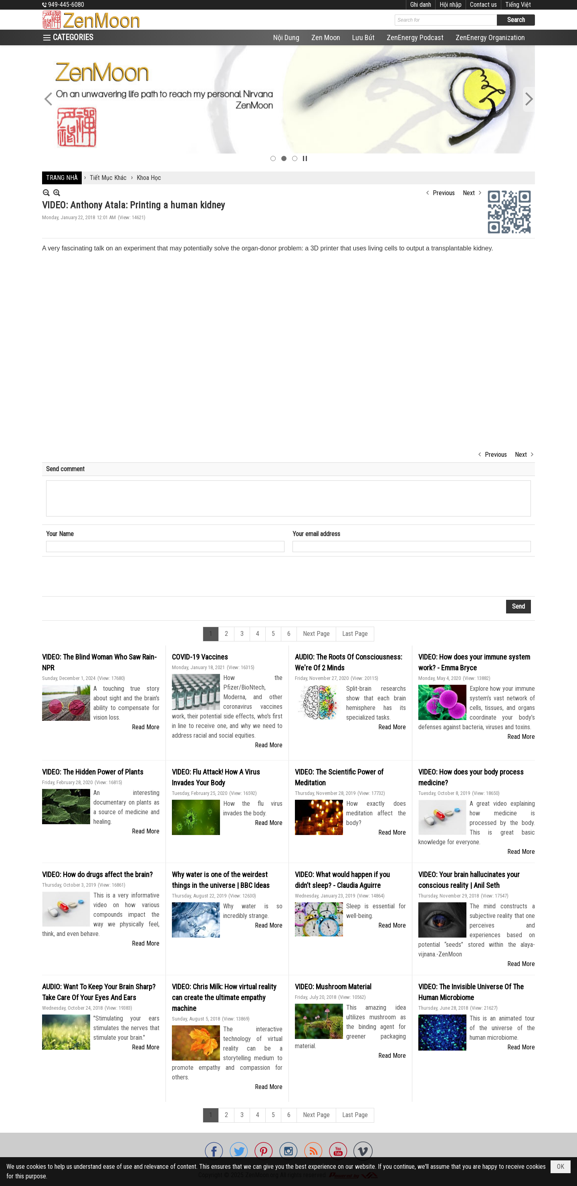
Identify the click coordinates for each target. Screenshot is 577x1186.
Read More (145, 727)
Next (469, 193)
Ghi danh (420, 4)
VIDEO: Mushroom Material (333, 986)
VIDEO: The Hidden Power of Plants (92, 772)
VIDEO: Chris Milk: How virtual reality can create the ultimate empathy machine (224, 997)
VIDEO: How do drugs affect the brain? (97, 874)
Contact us (483, 4)
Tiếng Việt (518, 4)
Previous (444, 193)
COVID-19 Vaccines (200, 657)
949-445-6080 (66, 4)
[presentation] (107, 576)
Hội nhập (451, 4)
